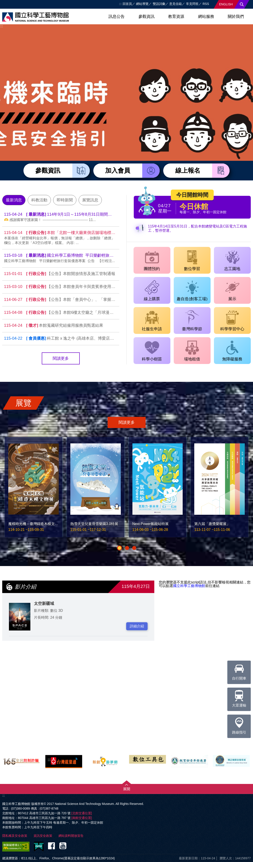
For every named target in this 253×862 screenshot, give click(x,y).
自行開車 (239, 670)
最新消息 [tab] (14, 200)
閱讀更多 (61, 358)
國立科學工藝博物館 (189, 586)
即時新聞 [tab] (65, 200)
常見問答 (192, 4)
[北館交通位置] (81, 813)
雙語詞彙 (159, 4)
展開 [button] (126, 789)
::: (120, 4)
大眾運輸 (239, 697)
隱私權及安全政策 (14, 835)
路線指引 (239, 724)
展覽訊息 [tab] (90, 200)
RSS (206, 4)
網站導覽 (142, 4)
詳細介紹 (137, 626)
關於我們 (236, 16)
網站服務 (206, 16)
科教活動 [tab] (39, 200)
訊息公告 (117, 16)
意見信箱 (175, 4)
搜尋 (241, 4)
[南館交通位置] (81, 818)
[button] (119, 548)
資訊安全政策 (42, 835)
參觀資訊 (146, 16)
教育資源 (176, 16)
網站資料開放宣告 (71, 835)
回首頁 (127, 4)
